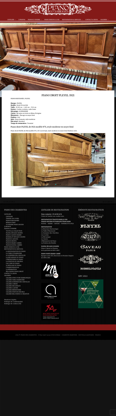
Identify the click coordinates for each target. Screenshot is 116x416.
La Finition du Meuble (48, 243)
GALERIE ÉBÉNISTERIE (13, 290)
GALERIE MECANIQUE (13, 286)
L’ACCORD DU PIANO (13, 263)
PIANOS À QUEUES (12, 239)
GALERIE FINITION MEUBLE (15, 292)
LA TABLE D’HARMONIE (14, 253)
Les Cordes (45, 235)
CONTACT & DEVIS (10, 273)
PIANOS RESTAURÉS (17, 98)
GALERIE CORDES (12, 284)
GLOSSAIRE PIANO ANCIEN (15, 224)
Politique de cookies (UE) (12, 303)
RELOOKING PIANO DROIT (15, 271)
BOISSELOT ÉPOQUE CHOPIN (15, 237)
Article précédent (8, 202)
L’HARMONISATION (12, 267)
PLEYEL (27, 98)
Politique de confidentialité (13, 301)
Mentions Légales (10, 299)
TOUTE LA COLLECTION (14, 231)
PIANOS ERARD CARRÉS (14, 243)
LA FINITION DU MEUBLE (14, 261)
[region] (58, 161)
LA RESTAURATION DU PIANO (16, 251)
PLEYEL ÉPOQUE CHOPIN (14, 233)
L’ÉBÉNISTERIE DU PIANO (14, 259)
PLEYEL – (44, 223)
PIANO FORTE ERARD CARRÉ (50, 254)
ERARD (50, 223)
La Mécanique (46, 237)
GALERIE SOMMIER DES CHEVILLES (18, 282)
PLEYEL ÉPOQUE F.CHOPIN (50, 246)
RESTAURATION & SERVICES (13, 249)
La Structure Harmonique (49, 229)
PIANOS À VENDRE (10, 228)
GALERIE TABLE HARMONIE (15, 280)
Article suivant (108, 202)
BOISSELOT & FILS (67, 223)
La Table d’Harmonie (48, 231)
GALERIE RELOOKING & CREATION (17, 294)
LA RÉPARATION (11, 269)
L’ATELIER (7, 214)
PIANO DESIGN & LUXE (11, 247)
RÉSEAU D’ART (11, 222)
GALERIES (7, 275)
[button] (13, 159)
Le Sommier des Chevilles (50, 233)
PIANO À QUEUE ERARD (13, 235)
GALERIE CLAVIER (12, 288)
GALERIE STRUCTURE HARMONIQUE (18, 278)
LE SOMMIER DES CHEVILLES (15, 255)
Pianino (55, 248)
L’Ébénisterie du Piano (48, 241)
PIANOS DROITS (11, 241)
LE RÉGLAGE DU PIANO (13, 265)
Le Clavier (44, 239)
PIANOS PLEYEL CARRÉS (14, 245)
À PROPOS (7, 226)
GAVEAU (57, 223)
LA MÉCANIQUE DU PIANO (14, 257)
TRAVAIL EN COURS (12, 218)
